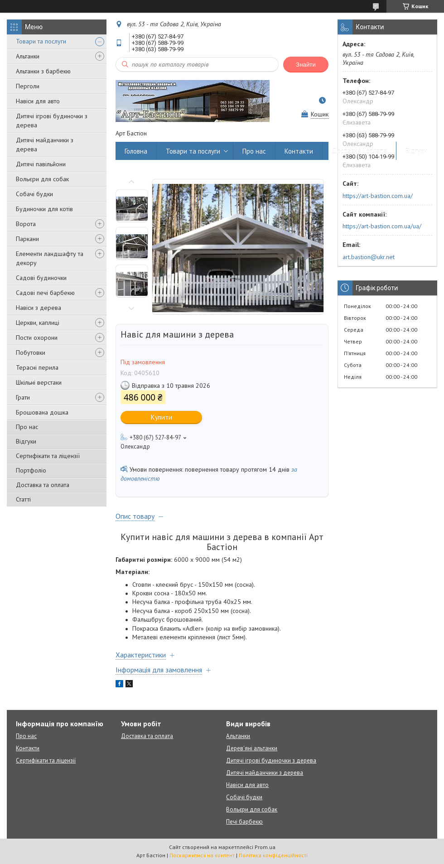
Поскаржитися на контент (202, 855)
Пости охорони (37, 337)
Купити (161, 417)
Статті (23, 499)
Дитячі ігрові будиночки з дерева (51, 120)
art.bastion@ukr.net (369, 257)
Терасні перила (37, 367)
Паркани (27, 239)
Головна (136, 151)
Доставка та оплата (42, 485)
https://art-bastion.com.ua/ (378, 196)
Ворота (26, 224)
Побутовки (30, 352)
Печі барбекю (244, 821)
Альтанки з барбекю (43, 71)
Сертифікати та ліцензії (48, 456)
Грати (23, 397)
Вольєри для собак (42, 179)
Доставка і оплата (359, 151)
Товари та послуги (41, 41)
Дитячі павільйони (41, 164)
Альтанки (27, 56)
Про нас (27, 427)
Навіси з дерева (38, 308)
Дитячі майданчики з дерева (44, 144)
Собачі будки (34, 194)
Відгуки (26, 441)
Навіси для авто (38, 101)
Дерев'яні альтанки (251, 748)
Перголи (27, 86)
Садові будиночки (41, 278)
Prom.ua (265, 847)
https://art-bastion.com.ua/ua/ (382, 226)
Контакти (299, 151)
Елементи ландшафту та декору (49, 258)
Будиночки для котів (44, 209)
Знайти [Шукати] (306, 64)
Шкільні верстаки (39, 382)
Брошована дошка (42, 412)
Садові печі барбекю (45, 293)
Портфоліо (31, 470)
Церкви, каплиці (37, 323)
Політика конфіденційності (273, 855)
